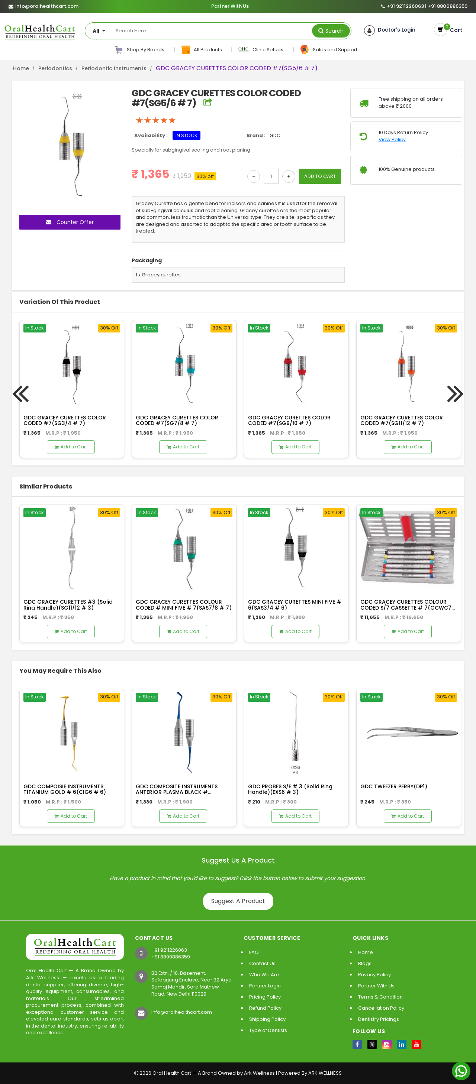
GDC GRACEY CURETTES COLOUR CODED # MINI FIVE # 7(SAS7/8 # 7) (184, 604)
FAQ (254, 952)
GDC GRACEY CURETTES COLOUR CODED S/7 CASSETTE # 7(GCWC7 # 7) (405, 607)
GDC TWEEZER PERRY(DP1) (393, 786)
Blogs (365, 963)
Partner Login (265, 985)
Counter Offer (70, 222)
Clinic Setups (261, 49)
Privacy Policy (374, 974)
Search (334, 31)
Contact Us (262, 963)
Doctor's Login (393, 30)
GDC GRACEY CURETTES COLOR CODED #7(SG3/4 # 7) (64, 420)
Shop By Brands (139, 49)
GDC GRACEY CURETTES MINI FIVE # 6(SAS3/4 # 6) (294, 604)
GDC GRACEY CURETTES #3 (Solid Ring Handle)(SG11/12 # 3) (68, 604)
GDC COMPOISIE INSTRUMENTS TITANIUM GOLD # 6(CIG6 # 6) (64, 789)
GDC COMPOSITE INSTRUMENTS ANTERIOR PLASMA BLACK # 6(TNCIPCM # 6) (177, 792)
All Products (201, 49)
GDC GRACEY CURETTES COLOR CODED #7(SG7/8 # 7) (177, 420)
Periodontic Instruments (114, 68)
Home (21, 68)
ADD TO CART (320, 176)
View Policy (392, 139)
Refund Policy (265, 1008)
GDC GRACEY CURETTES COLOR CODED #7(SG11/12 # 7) (401, 420)
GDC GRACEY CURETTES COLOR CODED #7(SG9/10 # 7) (289, 420)
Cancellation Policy (381, 1008)
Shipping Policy (267, 1019)
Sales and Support (328, 49)
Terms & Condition (380, 996)
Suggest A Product (238, 901)
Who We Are (264, 974)
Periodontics (55, 68)
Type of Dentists (268, 1030)
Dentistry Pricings (378, 1019)
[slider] (155, 120)
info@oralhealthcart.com (181, 1012)
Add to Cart (71, 447)
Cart (453, 29)
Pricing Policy (265, 996)
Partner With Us (229, 6)
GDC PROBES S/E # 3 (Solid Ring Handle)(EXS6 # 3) (290, 789)
